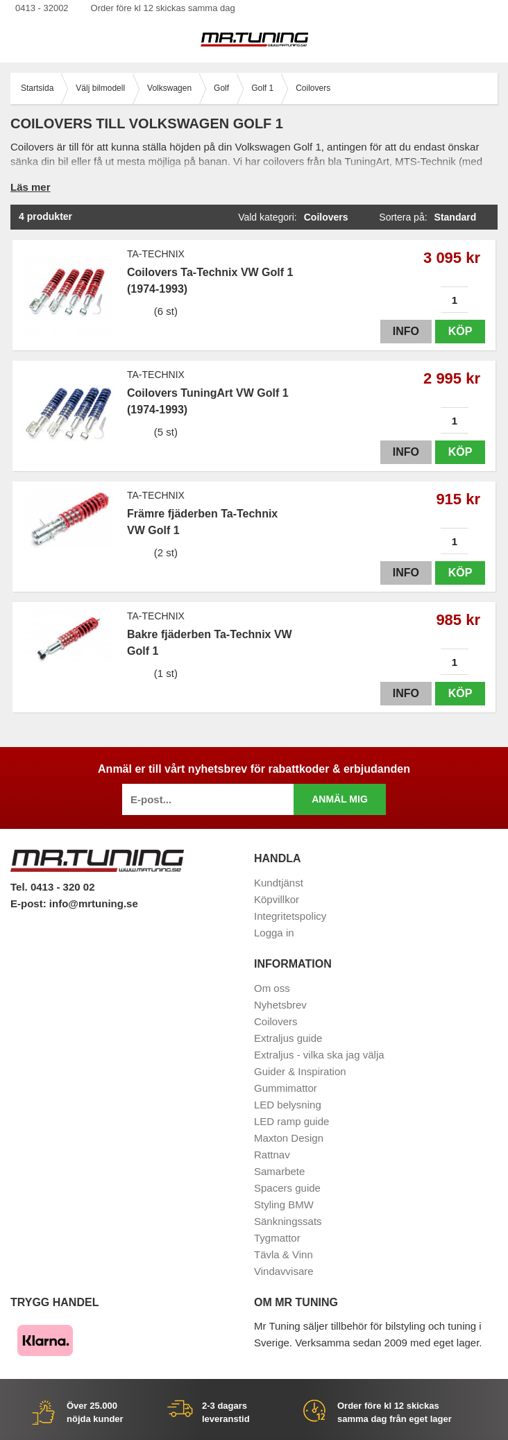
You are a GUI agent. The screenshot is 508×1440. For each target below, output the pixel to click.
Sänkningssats (288, 1221)
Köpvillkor (276, 899)
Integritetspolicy (290, 916)
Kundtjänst (278, 883)
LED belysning (287, 1105)
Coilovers (276, 1021)
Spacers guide (287, 1188)
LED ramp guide (291, 1121)
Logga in (274, 932)
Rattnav (272, 1154)
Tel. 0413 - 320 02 (52, 887)
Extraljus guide (288, 1038)
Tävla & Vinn (283, 1254)
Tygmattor (277, 1238)
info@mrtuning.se (93, 903)
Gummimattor (285, 1088)
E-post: (29, 903)
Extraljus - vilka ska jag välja (319, 1055)
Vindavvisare (284, 1271)
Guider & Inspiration (300, 1071)
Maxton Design (288, 1138)
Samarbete (279, 1171)
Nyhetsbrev (280, 1005)
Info (406, 331)
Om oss (272, 988)
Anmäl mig (340, 799)
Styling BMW (284, 1204)
